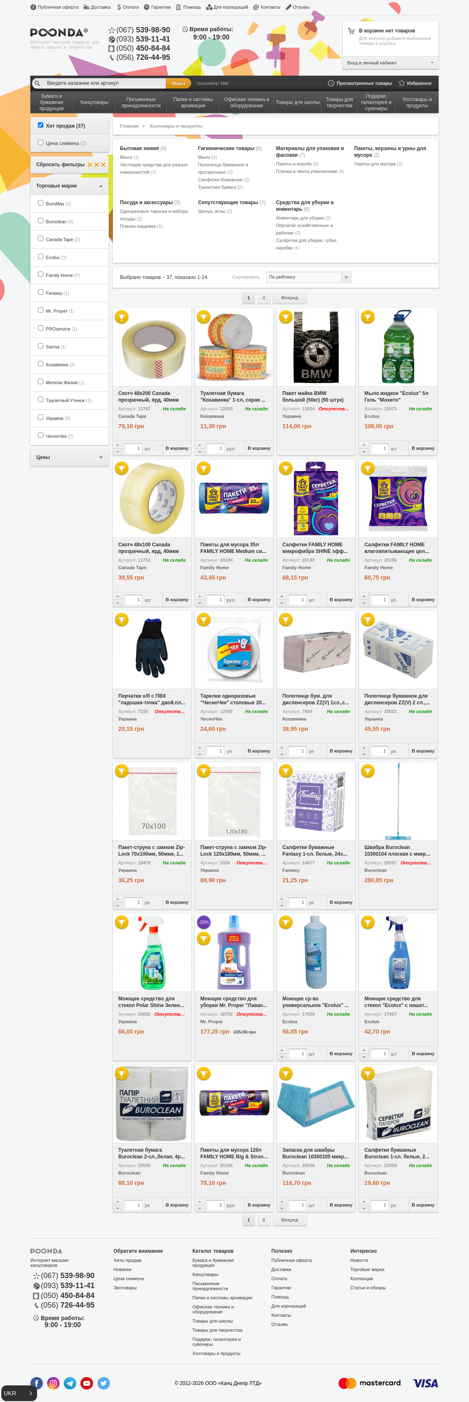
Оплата (131, 7)
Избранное (419, 83)
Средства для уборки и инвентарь (305, 206)
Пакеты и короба (297, 163)
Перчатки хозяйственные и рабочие (304, 229)
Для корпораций (231, 7)
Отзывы (301, 7)
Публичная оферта (58, 7)
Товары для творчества (217, 1330)
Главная (129, 125)
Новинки (123, 1269)
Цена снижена (66, 143)
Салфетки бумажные (223, 179)
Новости (359, 1260)
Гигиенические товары (230, 148)
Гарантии (161, 7)
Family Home (63, 275)
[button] (19, 1393)
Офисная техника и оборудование (213, 1309)
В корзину (177, 448)
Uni (224, 83)
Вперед (290, 297)
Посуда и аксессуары (150, 202)
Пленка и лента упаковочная (310, 171)
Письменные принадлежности (210, 1286)
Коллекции (361, 1278)
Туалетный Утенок (69, 400)
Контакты (271, 7)
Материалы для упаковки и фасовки (310, 152)
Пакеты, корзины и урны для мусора (390, 152)
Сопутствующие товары (231, 202)
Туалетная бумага (220, 187)
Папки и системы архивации (222, 1297)
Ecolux (56, 257)
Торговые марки (367, 1269)
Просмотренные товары (364, 83)
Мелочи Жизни (65, 382)
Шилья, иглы (215, 211)
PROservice (61, 328)
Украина (58, 418)
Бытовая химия (143, 148)
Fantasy (57, 293)
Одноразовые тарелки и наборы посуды (154, 215)
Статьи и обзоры (368, 1287)
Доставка (100, 7)
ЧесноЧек (59, 436)
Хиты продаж (128, 1260)
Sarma (56, 346)
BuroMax (58, 203)
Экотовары (125, 1287)
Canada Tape (63, 239)
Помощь (192, 7)
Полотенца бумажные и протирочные (223, 168)
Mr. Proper (60, 311)
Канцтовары (205, 1274)
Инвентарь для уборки (303, 217)
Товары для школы (212, 1320)
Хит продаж (65, 126)
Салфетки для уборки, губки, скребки (307, 244)
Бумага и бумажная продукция (213, 1263)
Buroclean (59, 221)
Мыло (129, 157)
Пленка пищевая (141, 226)
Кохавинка (60, 364)
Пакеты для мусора (378, 163)
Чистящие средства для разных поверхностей (153, 168)
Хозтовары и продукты (176, 125)
